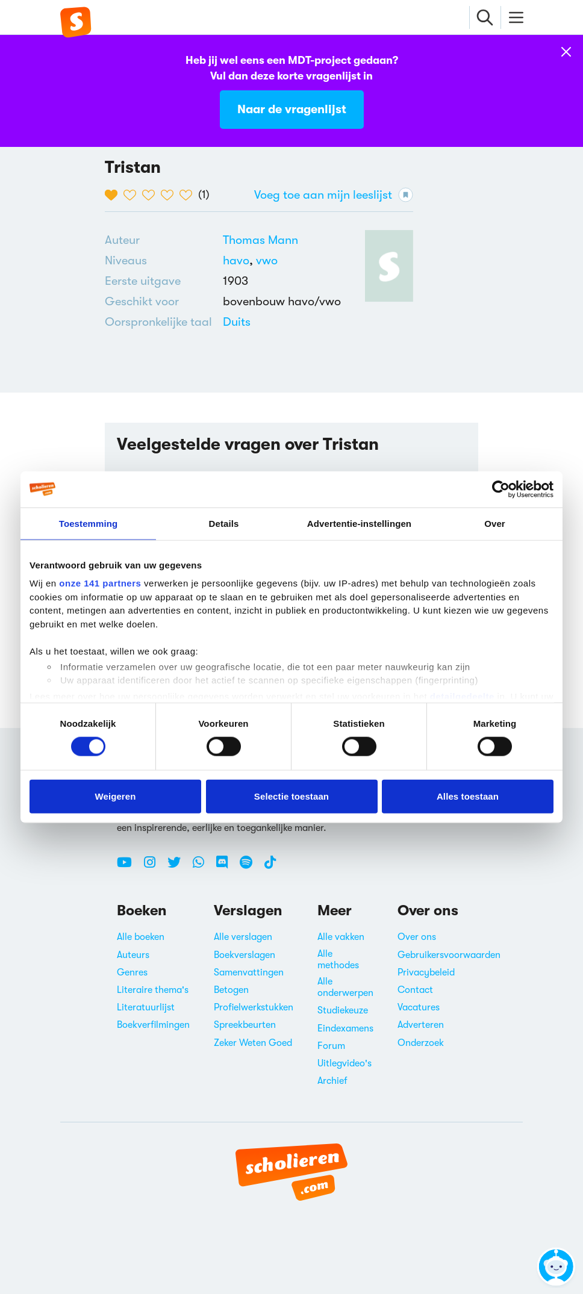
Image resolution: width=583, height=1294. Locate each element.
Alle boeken (140, 937)
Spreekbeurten (245, 1024)
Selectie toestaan (291, 796)
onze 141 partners (100, 583)
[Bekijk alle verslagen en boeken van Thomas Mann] (260, 240)
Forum (331, 1045)
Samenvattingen (249, 972)
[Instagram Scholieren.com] (154, 867)
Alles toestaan (468, 796)
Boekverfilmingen (153, 1024)
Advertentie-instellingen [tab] (359, 523)
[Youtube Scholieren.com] (129, 867)
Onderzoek (421, 1042)
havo (239, 260)
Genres (132, 972)
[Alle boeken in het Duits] (237, 322)
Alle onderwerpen (345, 987)
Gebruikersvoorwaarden (449, 955)
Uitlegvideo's (344, 1063)
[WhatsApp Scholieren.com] (203, 867)
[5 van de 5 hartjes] (188, 195)
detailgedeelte (462, 696)
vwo (267, 260)
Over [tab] (494, 523)
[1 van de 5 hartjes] (114, 195)
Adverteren (421, 1024)
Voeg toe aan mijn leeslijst (333, 194)
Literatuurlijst (146, 1007)
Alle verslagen (243, 937)
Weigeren (115, 796)
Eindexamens (345, 1028)
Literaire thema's (153, 989)
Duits (237, 322)
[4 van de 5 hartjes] (170, 195)
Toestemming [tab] (88, 523)
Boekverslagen (244, 955)
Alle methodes (338, 959)
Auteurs (133, 955)
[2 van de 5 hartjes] (132, 195)
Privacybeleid (426, 972)
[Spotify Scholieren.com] (250, 867)
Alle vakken (340, 937)
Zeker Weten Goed (253, 1042)
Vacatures (419, 1007)
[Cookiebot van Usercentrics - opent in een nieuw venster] (500, 489)
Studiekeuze (342, 1010)
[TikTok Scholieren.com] (270, 867)
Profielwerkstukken (253, 1007)
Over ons (417, 937)
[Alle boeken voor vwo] (267, 260)
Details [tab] (224, 523)
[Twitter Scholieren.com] (178, 867)
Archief (332, 1080)
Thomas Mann (260, 240)
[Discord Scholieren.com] (226, 867)
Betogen (231, 989)
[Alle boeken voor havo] (239, 260)
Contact (415, 989)
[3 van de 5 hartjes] (151, 195)
